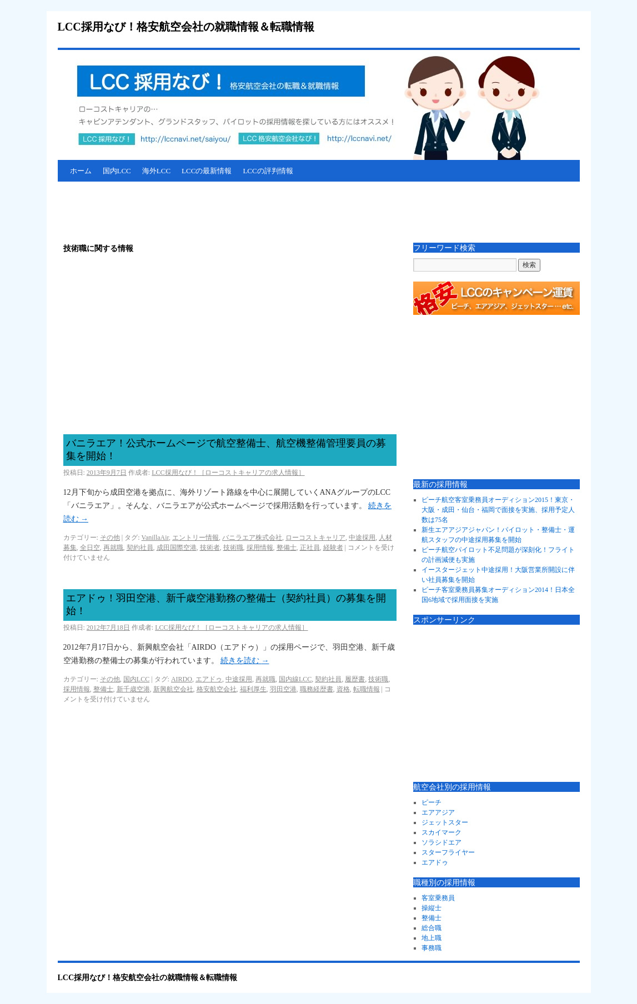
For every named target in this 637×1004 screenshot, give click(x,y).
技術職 (233, 547)
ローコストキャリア (315, 537)
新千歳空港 (133, 689)
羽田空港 (283, 689)
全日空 (90, 547)
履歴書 (355, 679)
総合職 (432, 928)
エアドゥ (208, 679)
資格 (343, 689)
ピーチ (432, 802)
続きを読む (244, 660)
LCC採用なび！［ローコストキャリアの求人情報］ (228, 472)
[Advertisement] (260, 212)
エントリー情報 (195, 537)
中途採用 (362, 537)
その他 (110, 537)
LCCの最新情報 (207, 171)
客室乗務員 (438, 898)
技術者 (210, 547)
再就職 (113, 547)
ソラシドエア (442, 842)
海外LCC (156, 171)
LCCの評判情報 (268, 171)
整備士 (287, 547)
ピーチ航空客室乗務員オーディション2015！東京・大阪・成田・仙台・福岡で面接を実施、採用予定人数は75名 (498, 510)
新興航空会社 (173, 689)
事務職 (432, 948)
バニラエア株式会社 (252, 537)
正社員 (310, 547)
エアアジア (438, 812)
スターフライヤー (448, 852)
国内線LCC (295, 679)
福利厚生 (253, 689)
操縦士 (432, 908)
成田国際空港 (177, 547)
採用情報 (260, 547)
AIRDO (181, 679)
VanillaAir (155, 537)
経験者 (333, 547)
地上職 (432, 938)
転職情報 (366, 689)
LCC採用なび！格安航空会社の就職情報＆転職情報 (186, 27)
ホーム (81, 171)
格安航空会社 (217, 689)
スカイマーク (442, 832)
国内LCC (117, 171)
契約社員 (140, 547)
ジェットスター (445, 822)
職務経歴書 (316, 689)
